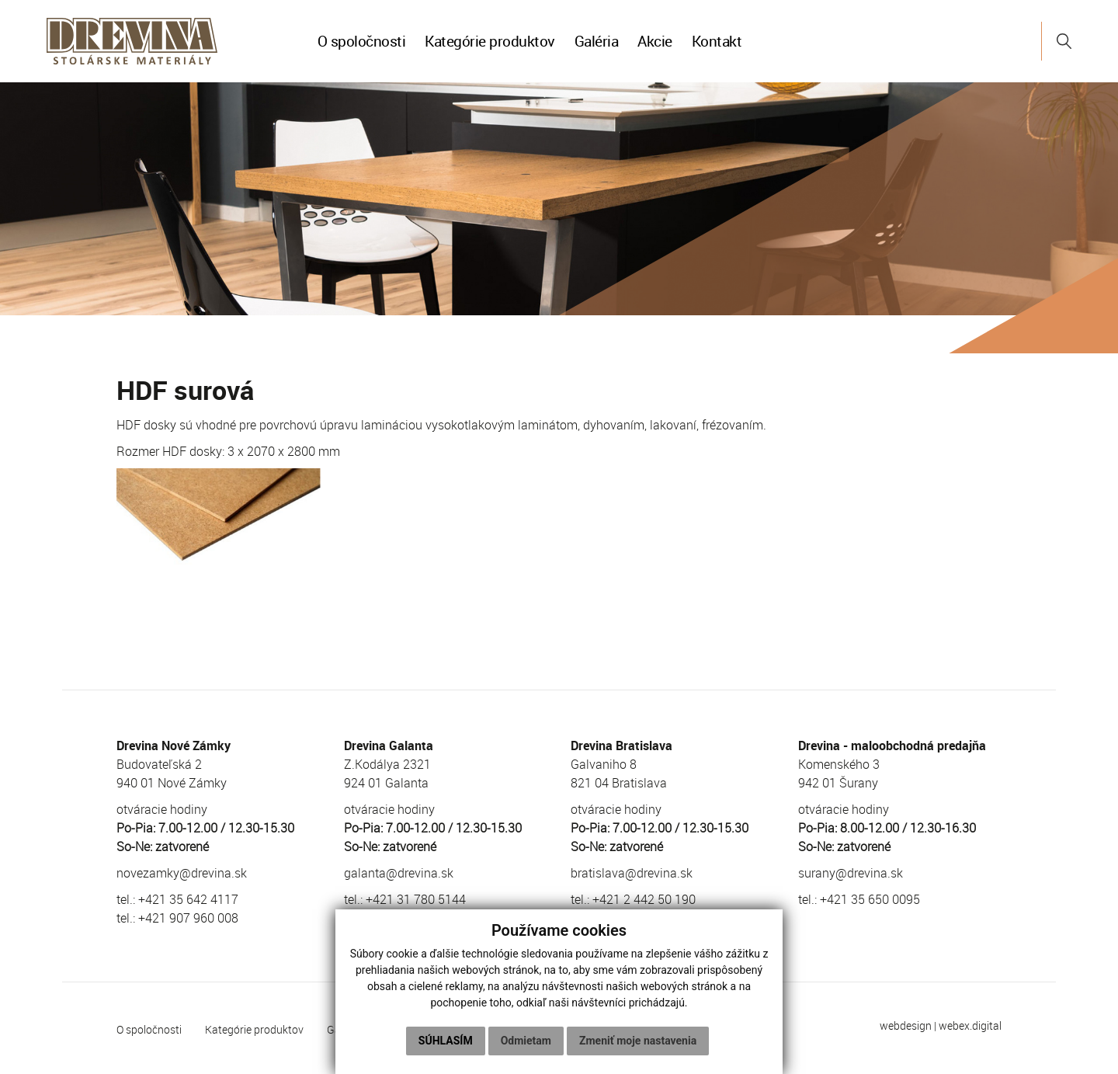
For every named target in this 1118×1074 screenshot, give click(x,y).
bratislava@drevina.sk (632, 872)
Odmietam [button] (526, 1040)
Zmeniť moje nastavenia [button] (637, 1040)
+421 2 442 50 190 (644, 899)
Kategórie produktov (490, 40)
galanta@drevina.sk (398, 872)
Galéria (597, 40)
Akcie (654, 40)
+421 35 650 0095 (870, 899)
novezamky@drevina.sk (181, 872)
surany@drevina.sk (850, 872)
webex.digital (970, 1025)
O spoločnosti (362, 40)
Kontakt (717, 40)
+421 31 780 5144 (416, 899)
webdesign (906, 1025)
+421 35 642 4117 (188, 899)
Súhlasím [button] (445, 1040)
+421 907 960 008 (188, 917)
